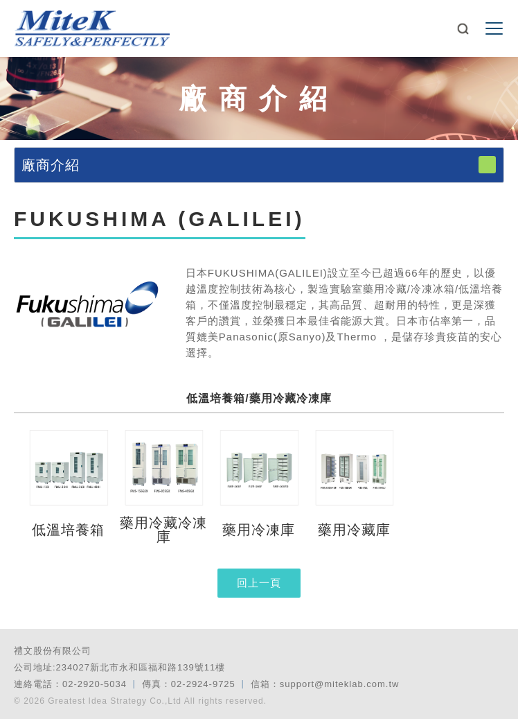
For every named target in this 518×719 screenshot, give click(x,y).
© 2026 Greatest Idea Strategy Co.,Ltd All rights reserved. (140, 701)
